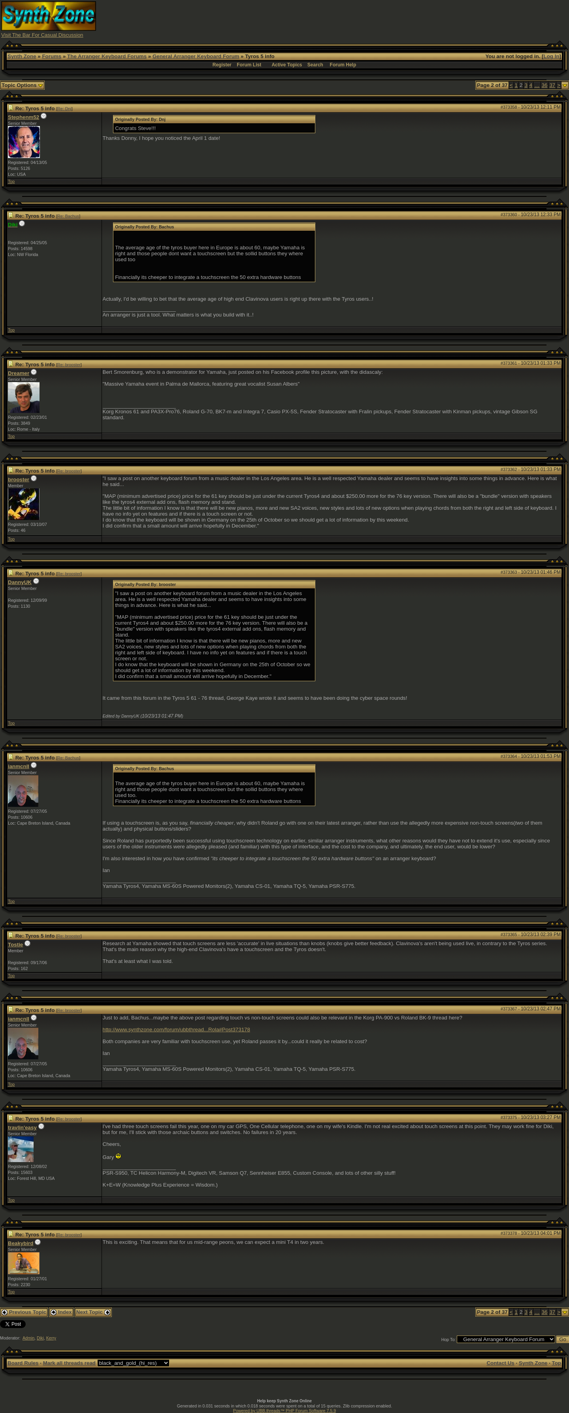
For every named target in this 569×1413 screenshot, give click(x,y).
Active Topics (286, 65)
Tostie (15, 945)
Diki (40, 1338)
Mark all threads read (69, 1363)
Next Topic (93, 1312)
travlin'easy (22, 1127)
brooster (18, 479)
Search (315, 65)
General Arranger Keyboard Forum (196, 56)
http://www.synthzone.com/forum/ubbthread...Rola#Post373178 (176, 1029)
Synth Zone (22, 56)
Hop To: (448, 1339)
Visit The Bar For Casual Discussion (42, 35)
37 (552, 85)
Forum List (249, 65)
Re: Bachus (68, 216)
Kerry (51, 1338)
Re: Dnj (64, 108)
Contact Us (500, 1363)
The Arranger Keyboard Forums (107, 56)
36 (545, 85)
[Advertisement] (424, 19)
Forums (51, 56)
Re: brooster (69, 364)
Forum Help (343, 65)
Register (222, 65)
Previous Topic (24, 1312)
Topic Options (22, 85)
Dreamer (18, 373)
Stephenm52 (23, 117)
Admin (28, 1338)
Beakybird (20, 1243)
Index (61, 1312)
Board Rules (23, 1363)
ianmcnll (18, 766)
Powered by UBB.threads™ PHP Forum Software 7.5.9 (284, 1410)
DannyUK (20, 582)
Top (11, 181)
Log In (552, 56)
